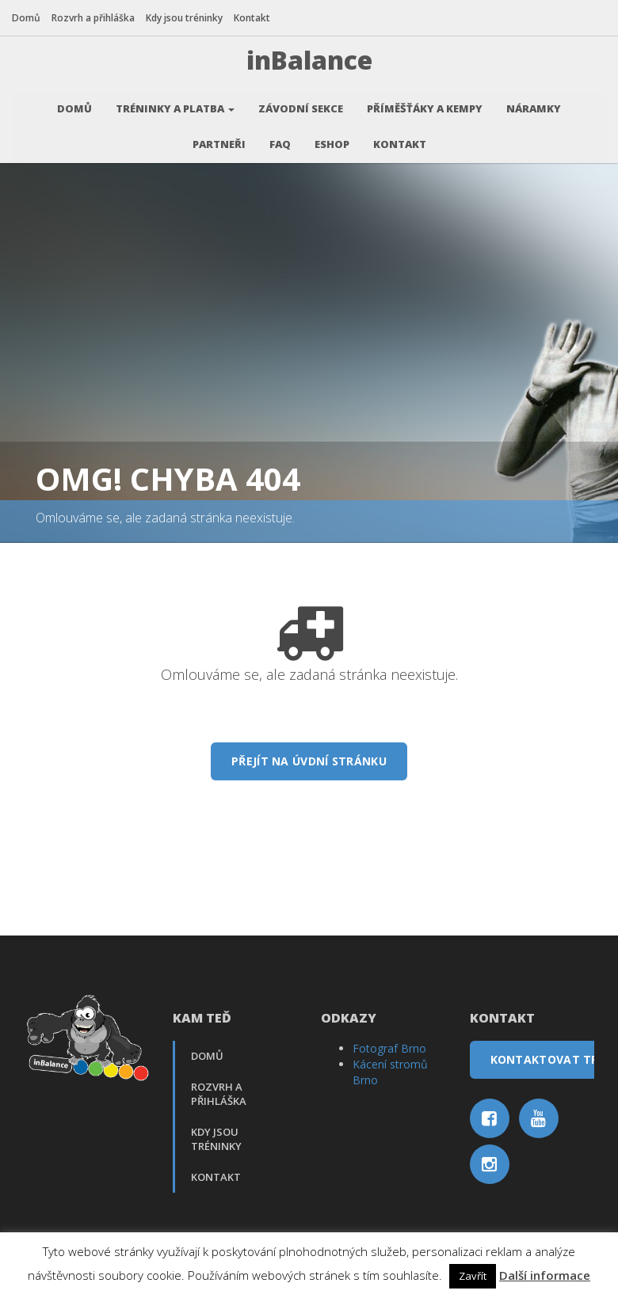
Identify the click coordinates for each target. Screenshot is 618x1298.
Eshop (332, 138)
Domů (26, 18)
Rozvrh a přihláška (93, 18)
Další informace (544, 1275)
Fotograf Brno (389, 1042)
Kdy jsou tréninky (184, 18)
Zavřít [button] (472, 1276)
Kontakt (252, 18)
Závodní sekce (300, 103)
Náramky (533, 103)
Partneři (219, 138)
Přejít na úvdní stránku (309, 755)
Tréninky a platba (175, 103)
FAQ (280, 138)
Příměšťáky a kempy (425, 103)
